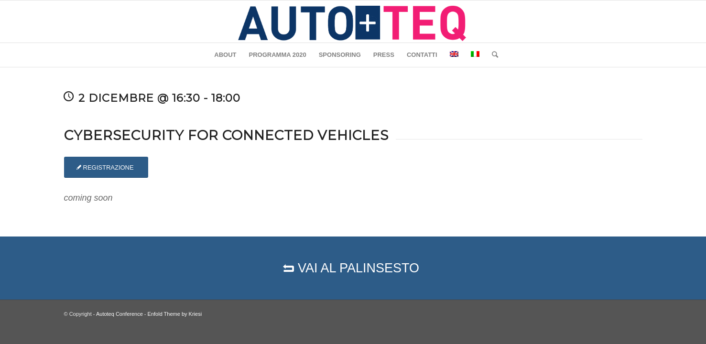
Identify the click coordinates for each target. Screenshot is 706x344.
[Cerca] (492, 55)
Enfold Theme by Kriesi (175, 314)
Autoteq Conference (119, 314)
